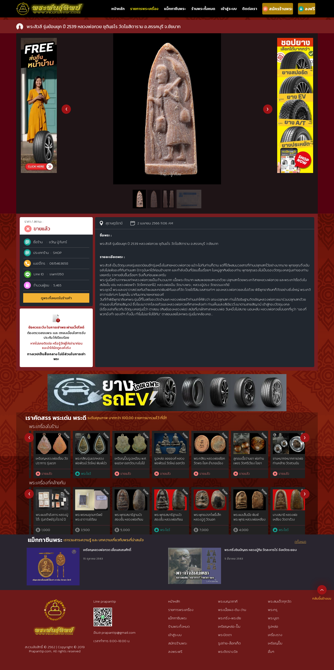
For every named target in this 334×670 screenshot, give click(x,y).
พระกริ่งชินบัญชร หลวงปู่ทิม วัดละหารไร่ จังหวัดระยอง (261, 550)
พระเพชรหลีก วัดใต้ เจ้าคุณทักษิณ (283, 517)
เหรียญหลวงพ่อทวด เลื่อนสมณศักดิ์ (107, 550)
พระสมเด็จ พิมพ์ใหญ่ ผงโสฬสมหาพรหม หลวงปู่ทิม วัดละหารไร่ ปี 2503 (87, 519)
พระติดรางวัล (228, 651)
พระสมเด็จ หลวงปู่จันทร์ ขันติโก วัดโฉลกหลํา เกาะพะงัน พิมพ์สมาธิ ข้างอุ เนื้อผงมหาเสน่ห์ (245, 465)
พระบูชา (273, 618)
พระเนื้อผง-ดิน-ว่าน (232, 609)
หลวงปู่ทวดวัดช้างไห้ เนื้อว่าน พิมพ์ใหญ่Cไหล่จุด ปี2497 (47, 519)
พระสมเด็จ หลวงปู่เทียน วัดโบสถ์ (125, 517)
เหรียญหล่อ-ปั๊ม (229, 626)
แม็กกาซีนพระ (175, 8)
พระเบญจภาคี (228, 601)
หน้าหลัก (118, 8)
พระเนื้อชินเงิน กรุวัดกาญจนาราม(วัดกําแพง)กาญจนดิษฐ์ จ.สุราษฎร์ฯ (124, 465)
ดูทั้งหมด (300, 542)
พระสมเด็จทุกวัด (279, 601)
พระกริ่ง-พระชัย (229, 618)
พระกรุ (272, 609)
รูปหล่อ (273, 626)
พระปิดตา (225, 634)
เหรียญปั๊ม (275, 643)
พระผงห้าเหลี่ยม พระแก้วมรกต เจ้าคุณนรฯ (166, 517)
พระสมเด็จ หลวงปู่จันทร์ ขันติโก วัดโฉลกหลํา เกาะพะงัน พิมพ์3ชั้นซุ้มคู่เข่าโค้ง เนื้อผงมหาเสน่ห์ (205, 465)
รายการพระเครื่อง (144, 8)
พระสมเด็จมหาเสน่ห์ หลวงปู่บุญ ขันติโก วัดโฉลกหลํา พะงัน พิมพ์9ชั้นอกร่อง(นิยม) (85, 465)
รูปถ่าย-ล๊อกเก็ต (229, 643)
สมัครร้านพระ (177, 643)
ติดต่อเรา (249, 8)
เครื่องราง (275, 634)
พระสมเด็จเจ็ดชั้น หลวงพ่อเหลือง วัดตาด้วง (204, 517)
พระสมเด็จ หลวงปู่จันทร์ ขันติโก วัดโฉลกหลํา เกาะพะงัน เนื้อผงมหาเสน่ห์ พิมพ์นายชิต (284, 465)
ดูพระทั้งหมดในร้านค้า (56, 298)
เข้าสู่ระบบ (229, 8)
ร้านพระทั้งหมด (203, 8)
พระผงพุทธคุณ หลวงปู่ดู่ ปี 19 (245, 517)
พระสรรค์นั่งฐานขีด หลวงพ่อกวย (44, 461)
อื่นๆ (271, 651)
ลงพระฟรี (175, 651)
